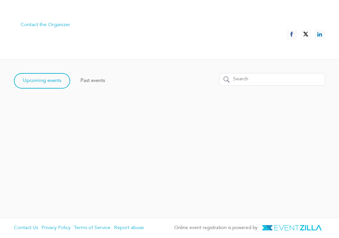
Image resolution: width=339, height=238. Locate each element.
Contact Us (26, 227)
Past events (92, 80)
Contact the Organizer (45, 24)
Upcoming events (42, 80)
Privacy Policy (56, 227)
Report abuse (129, 227)
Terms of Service (92, 227)
